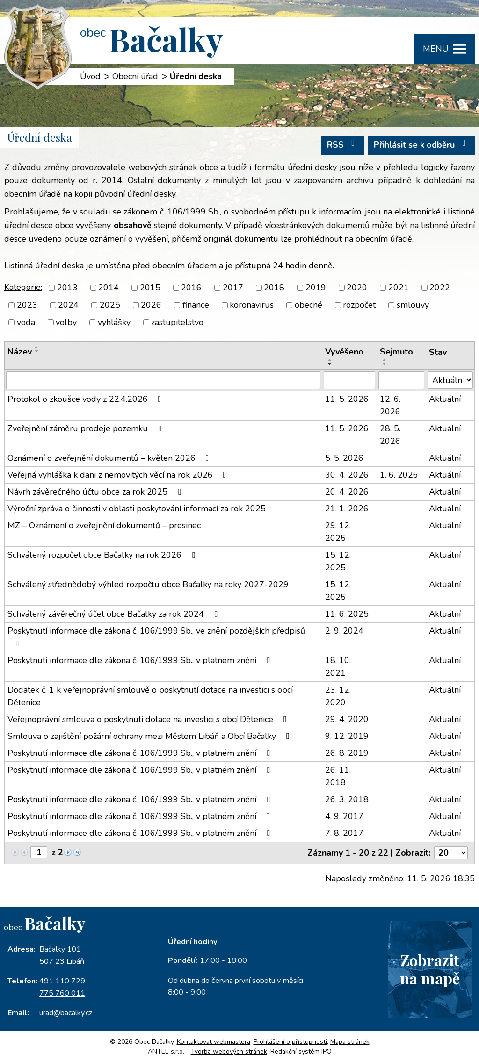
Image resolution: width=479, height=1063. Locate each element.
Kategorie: (23, 287)
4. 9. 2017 (344, 816)
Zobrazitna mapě (430, 969)
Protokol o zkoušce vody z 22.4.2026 (86, 399)
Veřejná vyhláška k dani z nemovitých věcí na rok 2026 (118, 474)
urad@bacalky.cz (66, 1013)
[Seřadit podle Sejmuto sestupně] (385, 364)
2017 (233, 287)
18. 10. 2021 (338, 667)
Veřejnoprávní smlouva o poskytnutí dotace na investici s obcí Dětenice (148, 719)
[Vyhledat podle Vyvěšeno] (349, 380)
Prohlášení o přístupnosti (290, 1041)
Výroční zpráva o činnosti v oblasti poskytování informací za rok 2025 (145, 508)
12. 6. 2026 (390, 405)
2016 (191, 287)
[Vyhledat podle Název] (163, 380)
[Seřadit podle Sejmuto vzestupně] (385, 360)
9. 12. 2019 (347, 736)
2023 (27, 304)
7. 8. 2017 (344, 833)
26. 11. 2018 (338, 776)
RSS (343, 144)
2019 (315, 287)
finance (195, 304)
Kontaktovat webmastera (213, 1041)
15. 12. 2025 (338, 561)
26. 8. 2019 (347, 753)
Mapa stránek (350, 1041)
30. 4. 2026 (347, 474)
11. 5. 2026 (347, 399)
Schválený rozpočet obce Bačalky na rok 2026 (103, 555)
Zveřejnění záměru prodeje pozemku (86, 428)
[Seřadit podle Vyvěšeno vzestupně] (330, 360)
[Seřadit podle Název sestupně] (37, 351)
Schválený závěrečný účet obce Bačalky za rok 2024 (114, 614)
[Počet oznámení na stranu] (451, 852)
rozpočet (359, 304)
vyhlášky (114, 322)
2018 (274, 287)
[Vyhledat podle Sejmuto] (401, 380)
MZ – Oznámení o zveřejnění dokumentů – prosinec (112, 525)
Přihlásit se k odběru (422, 144)
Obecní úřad (135, 76)
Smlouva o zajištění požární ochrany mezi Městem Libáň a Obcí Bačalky (150, 736)
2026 (151, 304)
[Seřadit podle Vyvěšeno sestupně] (330, 364)
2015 (150, 287)
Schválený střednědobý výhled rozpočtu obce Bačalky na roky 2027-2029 (156, 584)
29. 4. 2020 (347, 719)
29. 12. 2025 (338, 532)
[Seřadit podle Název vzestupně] (37, 347)
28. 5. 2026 (390, 435)
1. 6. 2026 (399, 474)
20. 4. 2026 (347, 491)
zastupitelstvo (177, 322)
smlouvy (413, 304)
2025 (110, 304)
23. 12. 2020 (338, 696)
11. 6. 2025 (347, 614)
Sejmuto (396, 351)
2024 (68, 304)
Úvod (90, 76)
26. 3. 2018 (347, 799)
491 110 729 (62, 981)
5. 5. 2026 (344, 458)
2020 (357, 287)
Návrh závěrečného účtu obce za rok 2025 (96, 491)
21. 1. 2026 (347, 508)
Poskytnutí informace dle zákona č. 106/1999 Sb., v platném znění (140, 660)
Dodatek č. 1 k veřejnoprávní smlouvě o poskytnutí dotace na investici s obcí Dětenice (150, 696)
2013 (67, 287)
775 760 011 (62, 993)
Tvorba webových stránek (229, 1051)
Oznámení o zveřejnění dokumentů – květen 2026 (110, 458)
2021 (398, 287)
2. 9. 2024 (344, 630)
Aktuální (445, 399)
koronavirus (252, 304)
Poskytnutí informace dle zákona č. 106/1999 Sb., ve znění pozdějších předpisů (156, 636)
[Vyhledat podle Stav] (450, 380)
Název (19, 351)
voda (26, 322)
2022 (439, 287)
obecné (308, 304)
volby (66, 322)
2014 (108, 287)
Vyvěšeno (344, 351)
